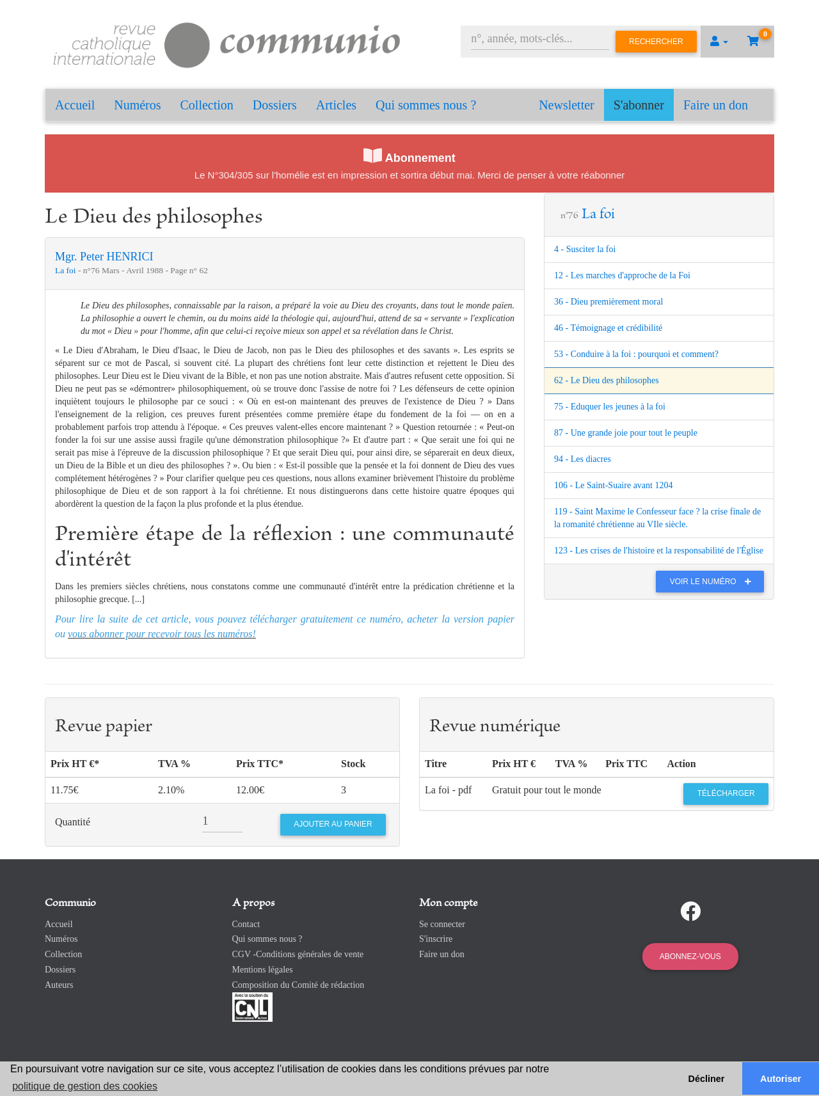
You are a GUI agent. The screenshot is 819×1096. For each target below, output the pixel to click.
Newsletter (566, 105)
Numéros (137, 105)
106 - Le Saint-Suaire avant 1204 (613, 485)
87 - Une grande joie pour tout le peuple (625, 433)
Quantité (72, 821)
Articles (336, 105)
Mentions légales (262, 969)
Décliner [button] (706, 1079)
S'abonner (639, 105)
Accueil (75, 105)
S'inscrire (435, 939)
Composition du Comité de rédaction (298, 985)
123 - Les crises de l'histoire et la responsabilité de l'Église (658, 550)
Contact (246, 924)
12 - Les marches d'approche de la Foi (622, 275)
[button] (719, 42)
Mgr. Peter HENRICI (104, 256)
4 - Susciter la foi (585, 249)
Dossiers (275, 105)
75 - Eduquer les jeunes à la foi (609, 406)
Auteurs (59, 985)
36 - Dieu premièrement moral (608, 301)
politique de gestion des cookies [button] (84, 1086)
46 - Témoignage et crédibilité (608, 328)
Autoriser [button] (780, 1079)
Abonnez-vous (690, 956)
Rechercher (656, 41)
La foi (66, 270)
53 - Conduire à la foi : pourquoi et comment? (636, 354)
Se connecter (442, 924)
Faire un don (715, 105)
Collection (207, 105)
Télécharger (726, 793)
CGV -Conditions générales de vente (298, 954)
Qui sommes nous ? (426, 105)
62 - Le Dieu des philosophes (606, 380)
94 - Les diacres (582, 459)
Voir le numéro (714, 581)
